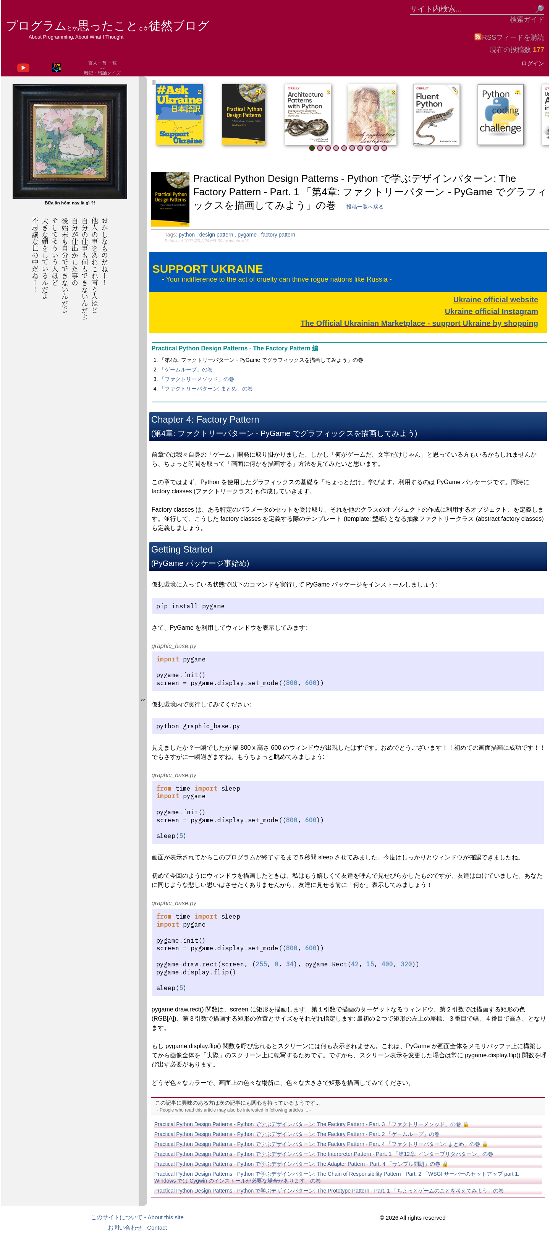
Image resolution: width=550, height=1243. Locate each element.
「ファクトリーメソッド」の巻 (196, 379)
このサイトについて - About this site (137, 1217)
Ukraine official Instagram (491, 311)
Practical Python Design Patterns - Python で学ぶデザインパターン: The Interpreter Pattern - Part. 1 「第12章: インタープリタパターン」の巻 (323, 1154)
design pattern (217, 235)
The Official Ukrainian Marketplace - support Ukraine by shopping (419, 323)
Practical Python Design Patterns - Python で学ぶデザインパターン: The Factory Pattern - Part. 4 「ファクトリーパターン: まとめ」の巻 (321, 1144)
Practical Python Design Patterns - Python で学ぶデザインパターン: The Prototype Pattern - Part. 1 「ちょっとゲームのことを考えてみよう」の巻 (329, 1191)
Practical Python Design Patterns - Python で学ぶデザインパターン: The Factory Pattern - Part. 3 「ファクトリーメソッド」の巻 (311, 1124)
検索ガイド (527, 19)
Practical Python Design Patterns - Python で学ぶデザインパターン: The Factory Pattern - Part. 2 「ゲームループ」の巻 (297, 1134)
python (187, 235)
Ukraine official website (495, 299)
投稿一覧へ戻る (365, 207)
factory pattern (278, 235)
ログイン (532, 63)
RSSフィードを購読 (509, 37)
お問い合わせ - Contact (137, 1227)
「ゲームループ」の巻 (186, 369)
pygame (248, 235)
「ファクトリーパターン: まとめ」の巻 (206, 389)
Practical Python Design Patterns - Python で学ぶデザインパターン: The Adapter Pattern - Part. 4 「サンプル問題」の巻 (301, 1164)
